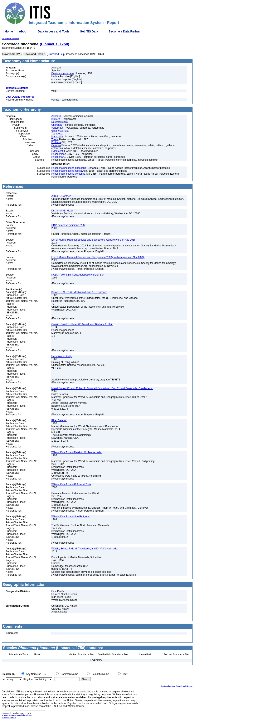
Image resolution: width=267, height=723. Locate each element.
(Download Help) (56, 54)
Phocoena (57, 156)
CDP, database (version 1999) (68, 225)
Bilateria (55, 119)
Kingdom (28, 679)
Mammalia (57, 136)
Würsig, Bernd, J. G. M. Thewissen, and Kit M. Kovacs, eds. (84, 548)
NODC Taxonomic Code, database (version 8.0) (77, 274)
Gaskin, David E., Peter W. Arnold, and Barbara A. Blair (81, 324)
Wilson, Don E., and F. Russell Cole (71, 484)
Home (9, 31)
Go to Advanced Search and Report (177, 686)
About (23, 31)
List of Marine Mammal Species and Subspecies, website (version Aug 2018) (93, 239)
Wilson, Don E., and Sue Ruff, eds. (70, 516)
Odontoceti (57, 151)
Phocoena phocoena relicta (66, 170)
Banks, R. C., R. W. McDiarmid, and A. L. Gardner (79, 292)
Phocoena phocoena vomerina (68, 173)
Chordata (56, 124)
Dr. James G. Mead (62, 210)
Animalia (56, 116)
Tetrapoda (56, 133)
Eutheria (56, 142)
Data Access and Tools (53, 31)
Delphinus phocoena (62, 73)
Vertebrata (57, 127)
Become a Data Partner (124, 31)
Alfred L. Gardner (61, 196)
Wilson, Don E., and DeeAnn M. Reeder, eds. (76, 452)
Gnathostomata (59, 130)
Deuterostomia (59, 121)
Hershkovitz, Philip (61, 356)
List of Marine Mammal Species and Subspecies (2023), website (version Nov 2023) (97, 257)
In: (4, 679)
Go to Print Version (10, 38)
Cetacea (56, 145)
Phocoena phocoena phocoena (68, 167)
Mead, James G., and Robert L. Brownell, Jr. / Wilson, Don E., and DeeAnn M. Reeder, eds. (102, 388)
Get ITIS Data (89, 31)
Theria (54, 139)
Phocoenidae (58, 154)
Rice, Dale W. (59, 420)
